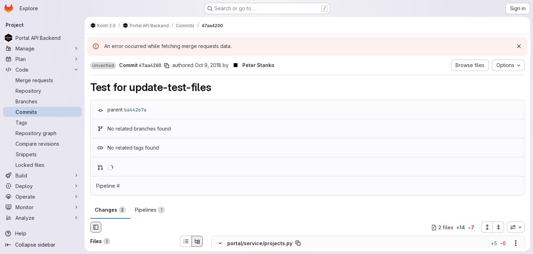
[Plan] (42, 59)
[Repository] (42, 91)
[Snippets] (42, 154)
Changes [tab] (110, 209)
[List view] (185, 241)
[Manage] (42, 48)
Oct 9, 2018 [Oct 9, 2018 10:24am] (208, 65)
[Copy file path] (298, 243)
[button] (103, 65)
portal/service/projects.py (259, 243)
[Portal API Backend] (42, 38)
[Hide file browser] (95, 227)
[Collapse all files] (498, 227)
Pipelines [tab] (150, 209)
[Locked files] (42, 165)
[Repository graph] (42, 133)
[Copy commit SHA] (166, 65)
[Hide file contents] (220, 243)
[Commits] (42, 112)
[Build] (42, 175)
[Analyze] (42, 218)
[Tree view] (197, 241)
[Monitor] (42, 207)
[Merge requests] (42, 80)
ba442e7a (135, 110)
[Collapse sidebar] (42, 245)
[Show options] (516, 243)
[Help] (42, 233)
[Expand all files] (486, 227)
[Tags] (42, 122)
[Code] (42, 69)
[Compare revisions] (42, 144)
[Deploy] (42, 186)
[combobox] (516, 227)
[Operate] (42, 196)
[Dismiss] (519, 46)
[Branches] (42, 101)
